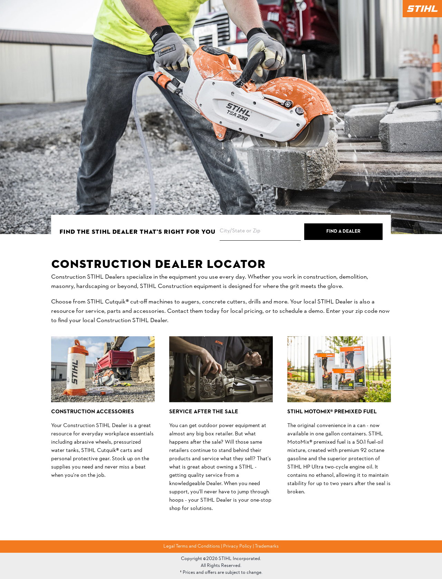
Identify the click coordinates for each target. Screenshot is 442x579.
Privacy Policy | (239, 546)
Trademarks (267, 546)
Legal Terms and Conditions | (193, 546)
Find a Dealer (343, 231)
